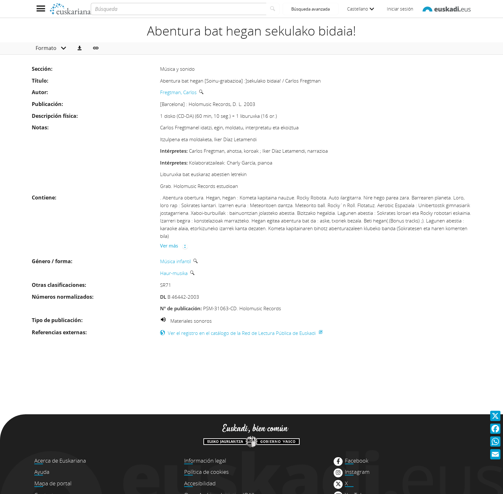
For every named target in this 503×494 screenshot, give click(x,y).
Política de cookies (206, 471)
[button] (79, 48)
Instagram (357, 472)
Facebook (356, 461)
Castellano (360, 9)
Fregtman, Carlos (178, 92)
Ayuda (41, 471)
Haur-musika (174, 273)
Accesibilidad (200, 483)
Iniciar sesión (400, 9)
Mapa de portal (53, 483)
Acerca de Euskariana (60, 460)
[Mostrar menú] (40, 9)
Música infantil (175, 261)
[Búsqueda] (178, 9)
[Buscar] (272, 9)
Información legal (205, 460)
